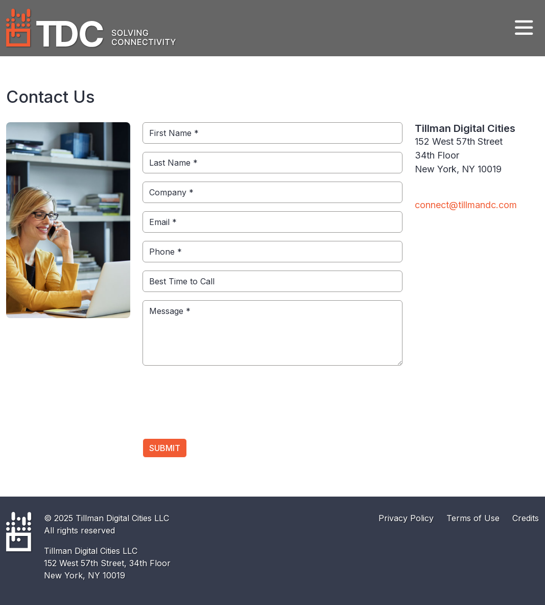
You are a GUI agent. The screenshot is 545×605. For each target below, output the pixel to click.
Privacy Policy (406, 518)
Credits (525, 518)
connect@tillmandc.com (466, 204)
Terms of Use (473, 518)
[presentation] (220, 406)
